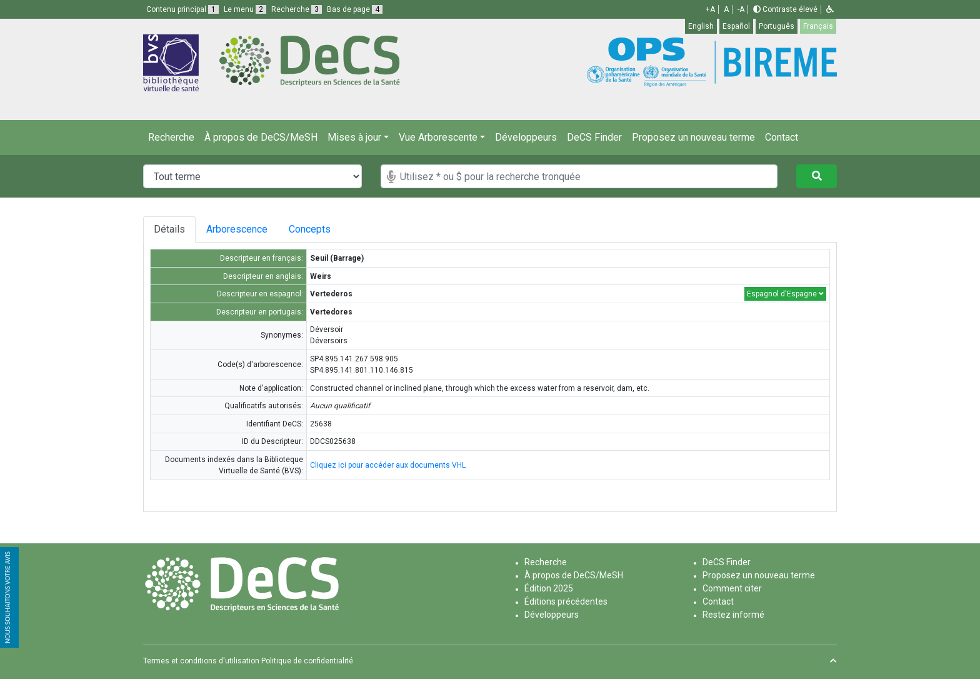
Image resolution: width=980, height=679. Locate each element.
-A (741, 9)
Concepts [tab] (315, 229)
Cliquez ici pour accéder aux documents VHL (388, 465)
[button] (830, 9)
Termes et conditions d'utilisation (201, 660)
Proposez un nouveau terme (693, 137)
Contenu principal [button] (182, 9)
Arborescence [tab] (237, 229)
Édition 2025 (548, 588)
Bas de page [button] (354, 9)
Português (776, 26)
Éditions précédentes (566, 601)
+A (710, 9)
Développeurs (526, 137)
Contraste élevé (785, 9)
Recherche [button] (296, 9)
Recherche (171, 137)
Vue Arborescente (438, 137)
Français (818, 26)
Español (736, 26)
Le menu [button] (245, 9)
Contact (781, 137)
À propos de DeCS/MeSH (261, 137)
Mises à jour (354, 137)
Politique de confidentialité (307, 660)
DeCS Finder (594, 137)
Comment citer (732, 588)
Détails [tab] (169, 229)
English (701, 26)
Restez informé (733, 615)
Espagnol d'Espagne (785, 293)
